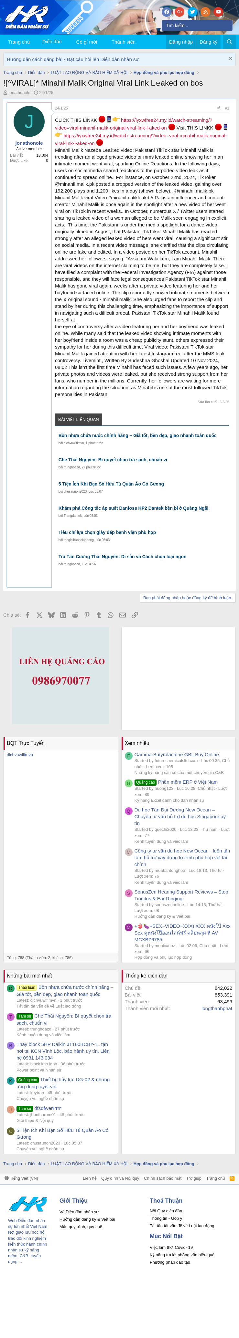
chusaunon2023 (75, 491)
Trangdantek (73, 515)
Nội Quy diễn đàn (166, 1210)
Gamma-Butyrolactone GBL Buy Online (177, 754)
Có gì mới (86, 42)
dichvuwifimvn (74, 443)
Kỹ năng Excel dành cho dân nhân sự (169, 800)
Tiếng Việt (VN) (21, 1178)
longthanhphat (216, 1008)
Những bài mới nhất (29, 975)
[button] (102, 42)
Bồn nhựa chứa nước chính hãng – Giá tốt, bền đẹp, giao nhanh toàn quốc (138, 435)
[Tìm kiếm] (197, 25)
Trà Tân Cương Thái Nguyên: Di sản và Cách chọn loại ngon (123, 556)
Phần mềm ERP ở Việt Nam (176, 782)
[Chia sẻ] (218, 108)
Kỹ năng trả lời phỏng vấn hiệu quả (182, 1254)
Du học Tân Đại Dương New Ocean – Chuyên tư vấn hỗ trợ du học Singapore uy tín (180, 816)
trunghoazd (72, 467)
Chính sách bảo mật (162, 1178)
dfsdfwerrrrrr (38, 1108)
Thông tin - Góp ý (166, 1218)
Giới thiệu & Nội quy (35, 1120)
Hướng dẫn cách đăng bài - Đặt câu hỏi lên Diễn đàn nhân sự (73, 59)
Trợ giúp (193, 1178)
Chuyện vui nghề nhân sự (40, 1098)
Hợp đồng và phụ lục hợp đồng (163, 957)
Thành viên (124, 42)
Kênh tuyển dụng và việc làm (161, 841)
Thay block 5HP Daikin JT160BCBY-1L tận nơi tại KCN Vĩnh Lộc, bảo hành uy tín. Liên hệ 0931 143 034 (63, 1051)
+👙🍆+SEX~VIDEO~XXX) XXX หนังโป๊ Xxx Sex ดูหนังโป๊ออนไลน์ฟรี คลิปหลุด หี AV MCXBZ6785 (183, 932)
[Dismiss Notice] (229, 59)
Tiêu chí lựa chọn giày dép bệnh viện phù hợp (107, 532)
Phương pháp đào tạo (170, 1262)
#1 (227, 108)
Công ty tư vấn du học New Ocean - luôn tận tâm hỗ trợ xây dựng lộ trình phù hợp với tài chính (182, 857)
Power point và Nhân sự (38, 1070)
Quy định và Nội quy (120, 1178)
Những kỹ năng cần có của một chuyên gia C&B (179, 772)
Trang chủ (19, 42)
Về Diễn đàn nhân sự (79, 1211)
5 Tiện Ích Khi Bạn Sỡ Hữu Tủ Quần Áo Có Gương (111, 483)
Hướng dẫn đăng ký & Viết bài (162, 916)
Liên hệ (89, 1178)
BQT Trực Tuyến (26, 743)
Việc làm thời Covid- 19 (171, 1247)
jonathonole (19, 92)
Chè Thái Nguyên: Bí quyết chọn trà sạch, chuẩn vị (113, 459)
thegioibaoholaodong (79, 540)
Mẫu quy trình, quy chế (81, 1226)
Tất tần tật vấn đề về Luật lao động (48, 1006)
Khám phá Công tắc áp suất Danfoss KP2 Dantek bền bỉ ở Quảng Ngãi (134, 508)
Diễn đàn (52, 41)
